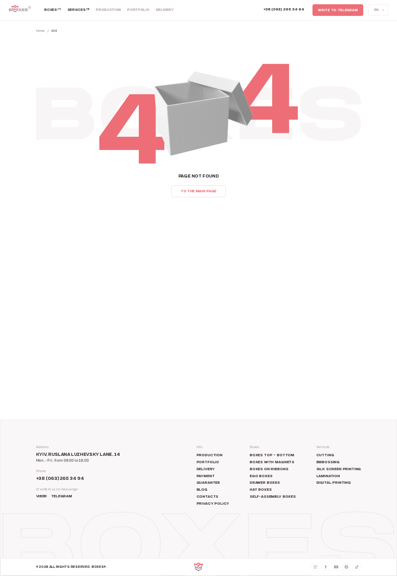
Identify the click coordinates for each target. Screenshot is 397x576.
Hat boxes (261, 489)
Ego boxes (261, 476)
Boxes (52, 10)
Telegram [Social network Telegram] (61, 496)
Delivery (165, 10)
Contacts (208, 496)
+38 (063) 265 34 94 (60, 479)
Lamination (328, 476)
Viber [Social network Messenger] (41, 496)
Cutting (325, 455)
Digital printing (333, 483)
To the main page (198, 191)
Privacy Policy (213, 503)
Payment (206, 476)
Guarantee (208, 483)
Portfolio (138, 10)
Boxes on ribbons (269, 469)
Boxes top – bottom (272, 455)
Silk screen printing (338, 469)
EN (376, 10)
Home (40, 31)
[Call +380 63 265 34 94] (283, 10)
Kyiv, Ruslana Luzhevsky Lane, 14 (78, 455)
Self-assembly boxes (273, 496)
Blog (202, 489)
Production (108, 10)
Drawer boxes (265, 483)
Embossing (328, 462)
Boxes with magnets (272, 462)
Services (78, 10)
